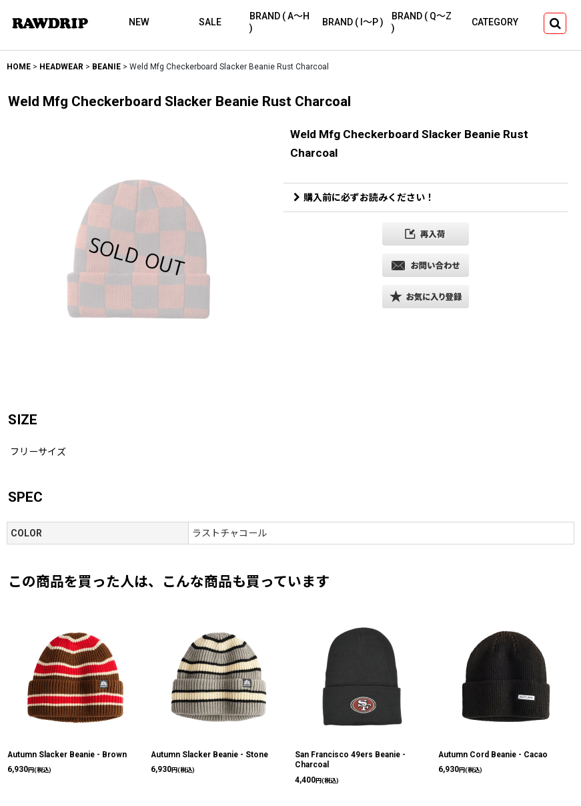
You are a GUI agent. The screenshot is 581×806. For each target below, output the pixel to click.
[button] (555, 23)
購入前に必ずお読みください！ (364, 197)
